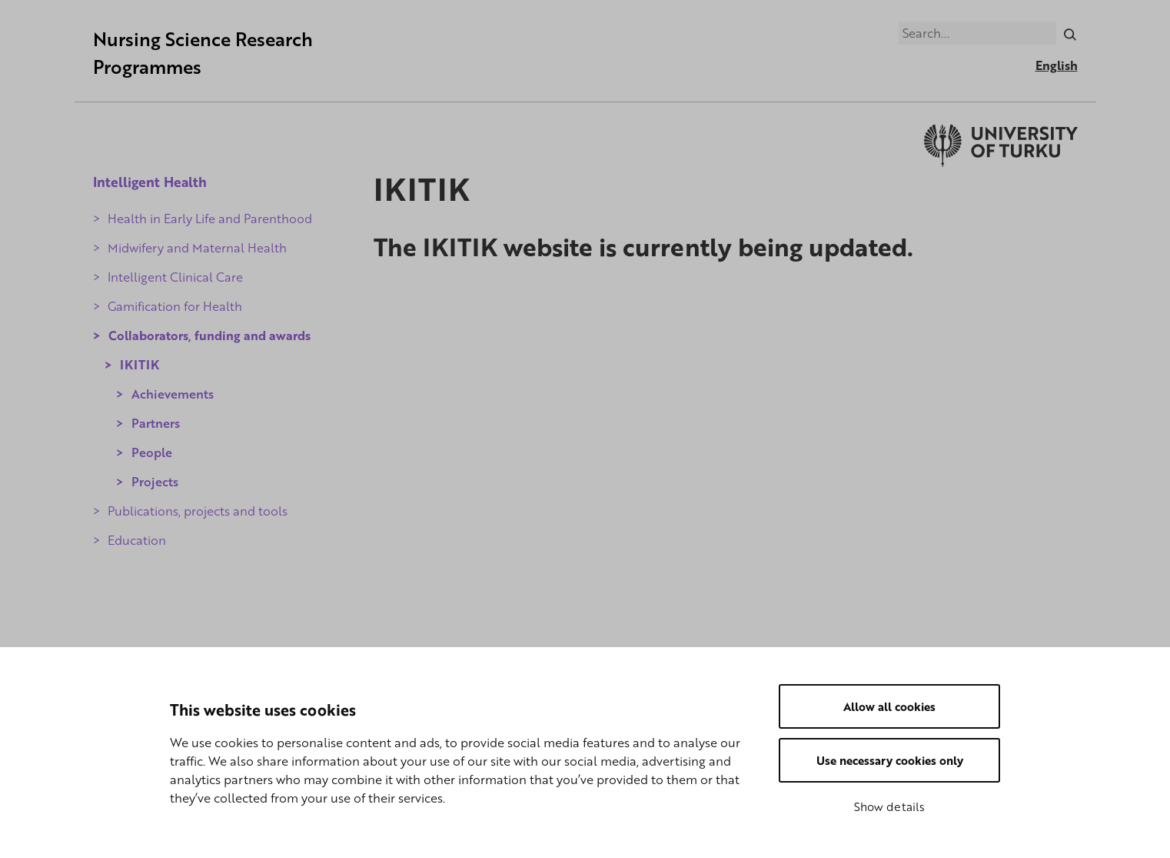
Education (137, 540)
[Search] (1069, 33)
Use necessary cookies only (889, 760)
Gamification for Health (175, 306)
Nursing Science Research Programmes (203, 52)
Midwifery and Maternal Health (197, 248)
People (151, 452)
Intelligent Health (150, 182)
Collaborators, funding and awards (209, 335)
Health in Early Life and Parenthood (210, 218)
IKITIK (139, 365)
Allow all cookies (889, 706)
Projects (154, 481)
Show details (889, 806)
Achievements (172, 394)
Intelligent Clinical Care (175, 277)
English (1056, 65)
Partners (155, 423)
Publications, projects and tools (198, 511)
